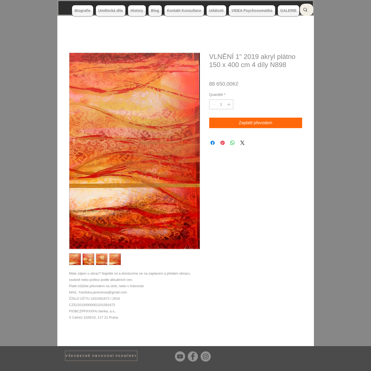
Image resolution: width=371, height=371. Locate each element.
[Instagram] (206, 356)
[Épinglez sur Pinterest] (222, 143)
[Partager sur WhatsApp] (232, 143)
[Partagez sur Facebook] (212, 143)
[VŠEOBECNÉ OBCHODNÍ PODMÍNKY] (101, 356)
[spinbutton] (221, 104)
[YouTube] (180, 356)
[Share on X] (242, 143)
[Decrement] (213, 104)
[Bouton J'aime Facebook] (298, 355)
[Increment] (229, 104)
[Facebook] (193, 356)
